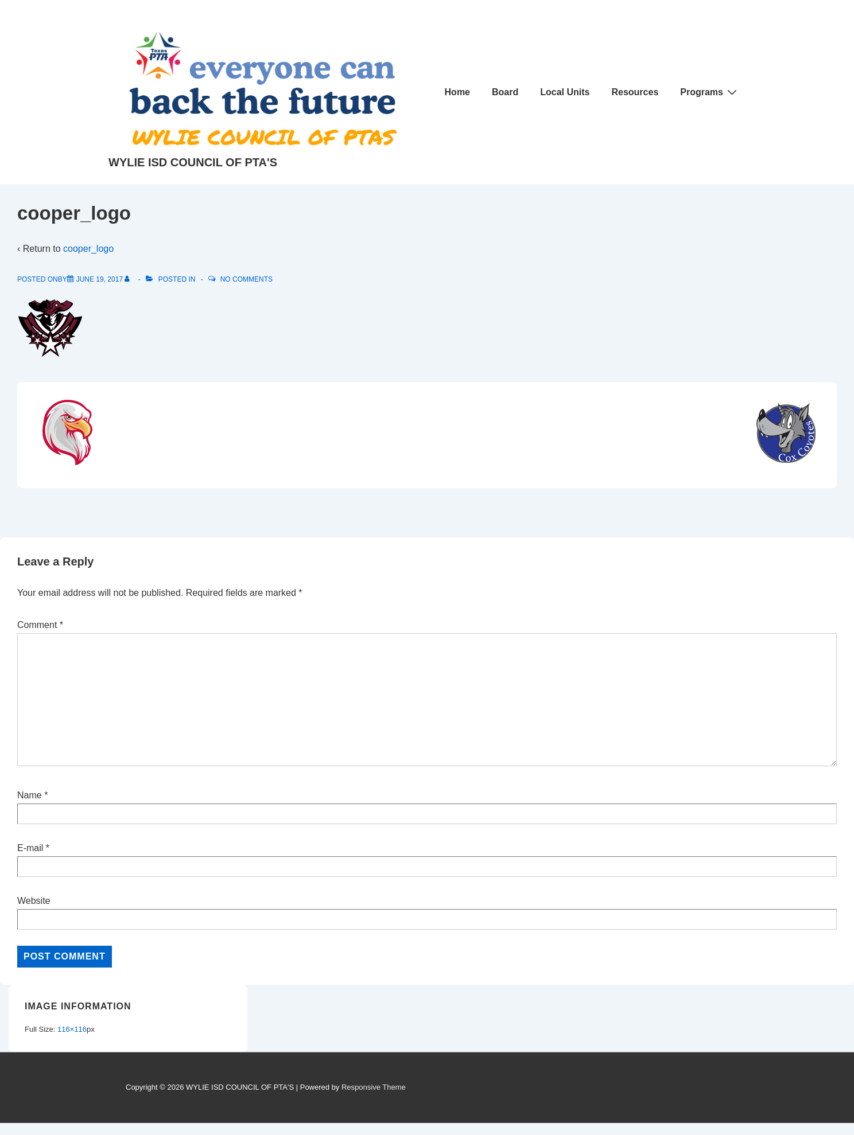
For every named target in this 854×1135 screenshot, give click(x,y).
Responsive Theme (373, 1087)
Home (457, 92)
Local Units (564, 92)
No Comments (246, 279)
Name (29, 795)
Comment (40, 625)
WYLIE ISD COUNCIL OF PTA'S (192, 162)
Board (505, 92)
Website (34, 901)
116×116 (72, 1029)
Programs (710, 92)
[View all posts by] (129, 279)
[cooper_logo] (99, 279)
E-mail (30, 848)
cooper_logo (88, 248)
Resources (634, 92)
